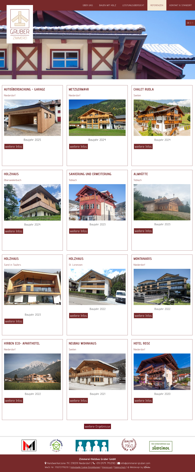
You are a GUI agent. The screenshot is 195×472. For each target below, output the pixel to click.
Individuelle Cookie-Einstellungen (85, 467)
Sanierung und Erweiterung (90, 174)
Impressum (107, 467)
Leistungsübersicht (133, 5)
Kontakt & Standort (181, 5)
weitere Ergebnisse (97, 426)
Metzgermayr (79, 89)
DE (188, 22)
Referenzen (157, 5)
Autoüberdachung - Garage (24, 89)
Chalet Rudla (144, 89)
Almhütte (141, 174)
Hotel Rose (142, 343)
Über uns (88, 5)
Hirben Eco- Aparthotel (22, 343)
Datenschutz (120, 467)
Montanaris (143, 259)
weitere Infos (13, 146)
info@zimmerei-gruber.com (133, 463)
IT (192, 22)
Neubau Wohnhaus (83, 343)
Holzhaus (11, 174)
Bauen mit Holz (107, 5)
